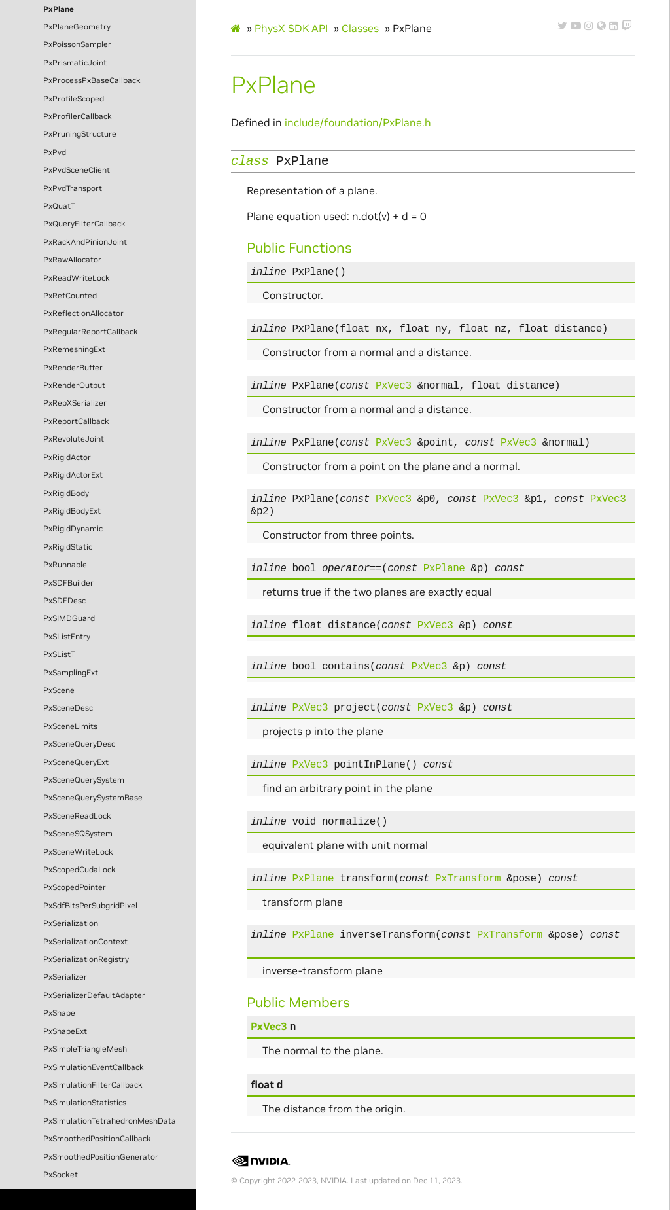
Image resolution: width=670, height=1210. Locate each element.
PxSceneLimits (70, 726)
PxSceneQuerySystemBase (93, 797)
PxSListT (59, 654)
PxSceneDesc (68, 708)
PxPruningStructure (79, 134)
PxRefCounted (70, 295)
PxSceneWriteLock (78, 852)
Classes (360, 28)
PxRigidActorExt (73, 475)
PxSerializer (65, 977)
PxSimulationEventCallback (93, 1067)
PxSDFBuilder (68, 583)
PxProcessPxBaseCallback (92, 80)
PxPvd (54, 152)
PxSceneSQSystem (78, 833)
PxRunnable (65, 564)
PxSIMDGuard (69, 618)
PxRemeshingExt (74, 349)
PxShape (59, 1013)
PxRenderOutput (74, 385)
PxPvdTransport (72, 188)
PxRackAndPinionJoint (85, 242)
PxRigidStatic (67, 547)
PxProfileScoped (73, 98)
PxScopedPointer (74, 887)
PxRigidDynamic (73, 528)
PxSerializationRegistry (86, 959)
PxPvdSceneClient (76, 170)
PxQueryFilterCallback (84, 223)
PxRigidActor (67, 457)
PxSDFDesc (64, 600)
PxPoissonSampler (77, 44)
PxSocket (60, 1174)
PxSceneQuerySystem (83, 780)
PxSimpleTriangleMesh (85, 1049)
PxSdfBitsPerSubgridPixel (90, 905)
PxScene (59, 690)
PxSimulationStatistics (84, 1102)
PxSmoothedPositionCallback (97, 1138)
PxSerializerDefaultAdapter (94, 995)
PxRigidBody (66, 493)
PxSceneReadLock (77, 816)
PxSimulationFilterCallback (93, 1085)
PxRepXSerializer (75, 403)
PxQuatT (59, 206)
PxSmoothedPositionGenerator (100, 1157)
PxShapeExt (65, 1031)
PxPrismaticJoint (75, 62)
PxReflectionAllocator (83, 313)
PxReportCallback (76, 421)
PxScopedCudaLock (79, 869)
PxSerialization (70, 923)
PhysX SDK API (291, 28)
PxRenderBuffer (73, 367)
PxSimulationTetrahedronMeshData (109, 1121)
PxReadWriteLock (76, 278)
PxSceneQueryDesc (79, 744)
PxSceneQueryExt (76, 762)
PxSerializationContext (85, 941)
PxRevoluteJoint (73, 439)
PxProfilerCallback (77, 116)
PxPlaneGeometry (77, 26)
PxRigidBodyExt (72, 511)
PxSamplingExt (70, 672)
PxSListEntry (66, 636)
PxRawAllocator (72, 259)
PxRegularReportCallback (90, 331)
